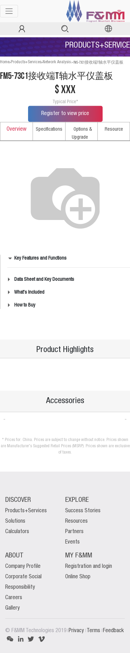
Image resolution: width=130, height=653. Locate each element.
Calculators (17, 531)
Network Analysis (57, 62)
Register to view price (65, 113)
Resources (76, 521)
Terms (94, 630)
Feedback (113, 630)
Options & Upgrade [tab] (82, 133)
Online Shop (77, 576)
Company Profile (23, 566)
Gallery (12, 608)
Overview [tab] (16, 129)
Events (72, 542)
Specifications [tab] (49, 129)
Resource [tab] (114, 129)
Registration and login (88, 566)
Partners (74, 531)
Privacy (77, 630)
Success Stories (83, 510)
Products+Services (26, 62)
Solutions (15, 521)
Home (4, 62)
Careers (13, 597)
